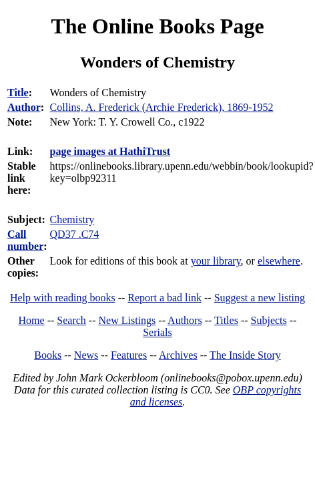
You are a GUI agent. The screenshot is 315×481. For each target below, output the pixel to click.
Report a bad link (164, 297)
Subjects (269, 320)
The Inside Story (245, 355)
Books (47, 355)
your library (216, 261)
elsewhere (279, 261)
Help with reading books (62, 297)
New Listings (127, 320)
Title (18, 92)
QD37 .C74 (74, 234)
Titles (226, 320)
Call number (25, 240)
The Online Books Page (157, 26)
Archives (178, 355)
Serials (157, 332)
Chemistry (72, 219)
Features (129, 355)
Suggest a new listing (259, 297)
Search (71, 320)
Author (24, 107)
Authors (185, 320)
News (86, 355)
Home (32, 320)
